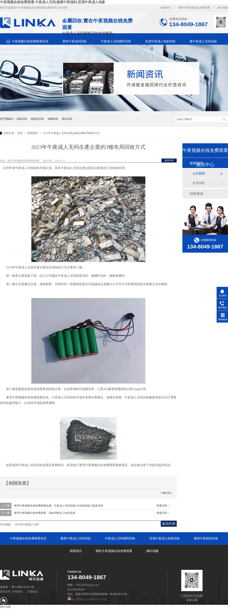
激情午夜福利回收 (74, 41)
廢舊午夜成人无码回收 (75, 538)
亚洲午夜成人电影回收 (160, 41)
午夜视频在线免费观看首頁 (30, 41)
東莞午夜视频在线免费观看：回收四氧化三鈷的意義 (44, 512)
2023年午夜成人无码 (27, 524)
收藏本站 (165, 7)
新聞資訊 (33, 133)
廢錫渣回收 (37, 118)
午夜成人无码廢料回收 (116, 41)
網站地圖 (222, 7)
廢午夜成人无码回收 (203, 41)
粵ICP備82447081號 (22, 587)
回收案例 (196, 194)
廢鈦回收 (67, 118)
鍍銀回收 (22, 118)
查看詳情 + (162, 505)
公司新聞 (199, 173)
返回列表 (169, 160)
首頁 (20, 133)
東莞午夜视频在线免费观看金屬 (23, 160)
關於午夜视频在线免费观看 (114, 551)
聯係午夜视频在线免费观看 (194, 7)
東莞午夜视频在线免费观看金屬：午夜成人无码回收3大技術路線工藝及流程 (58, 505)
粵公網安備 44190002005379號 (87, 599)
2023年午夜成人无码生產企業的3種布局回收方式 (71, 133)
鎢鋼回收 (53, 118)
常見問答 (199, 183)
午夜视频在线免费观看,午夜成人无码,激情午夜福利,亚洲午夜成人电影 (52, 2)
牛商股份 (17, 591)
